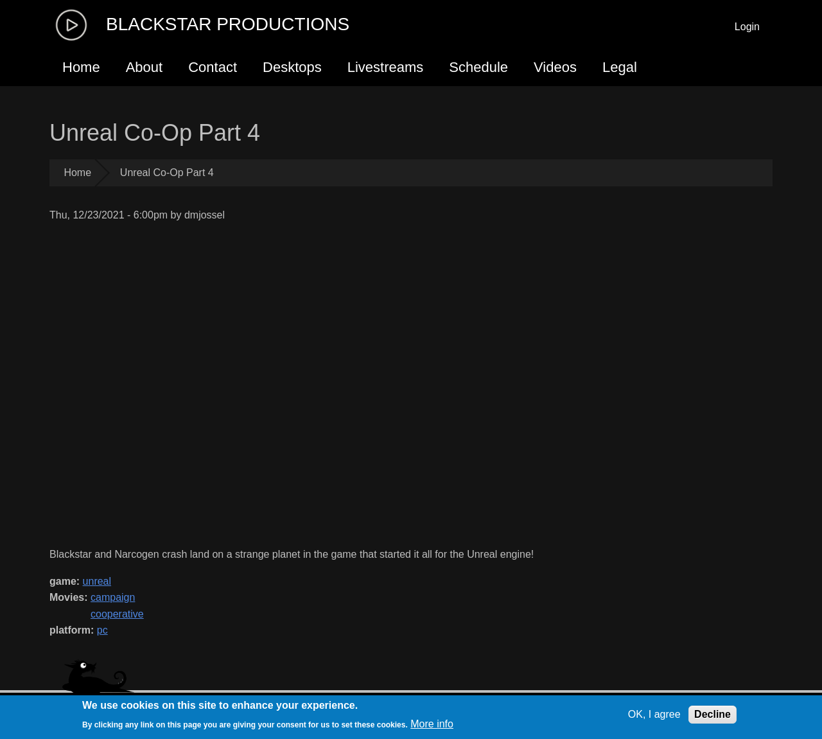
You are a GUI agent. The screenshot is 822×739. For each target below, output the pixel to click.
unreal (97, 581)
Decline (712, 714)
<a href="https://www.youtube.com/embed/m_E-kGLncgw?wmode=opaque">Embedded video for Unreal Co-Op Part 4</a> (318, 384)
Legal (619, 67)
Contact (212, 67)
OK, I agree (654, 714)
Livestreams (385, 67)
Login (747, 26)
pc (102, 630)
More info (431, 723)
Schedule (478, 67)
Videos (555, 67)
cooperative (117, 614)
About (144, 67)
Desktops (292, 67)
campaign (113, 597)
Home (81, 67)
